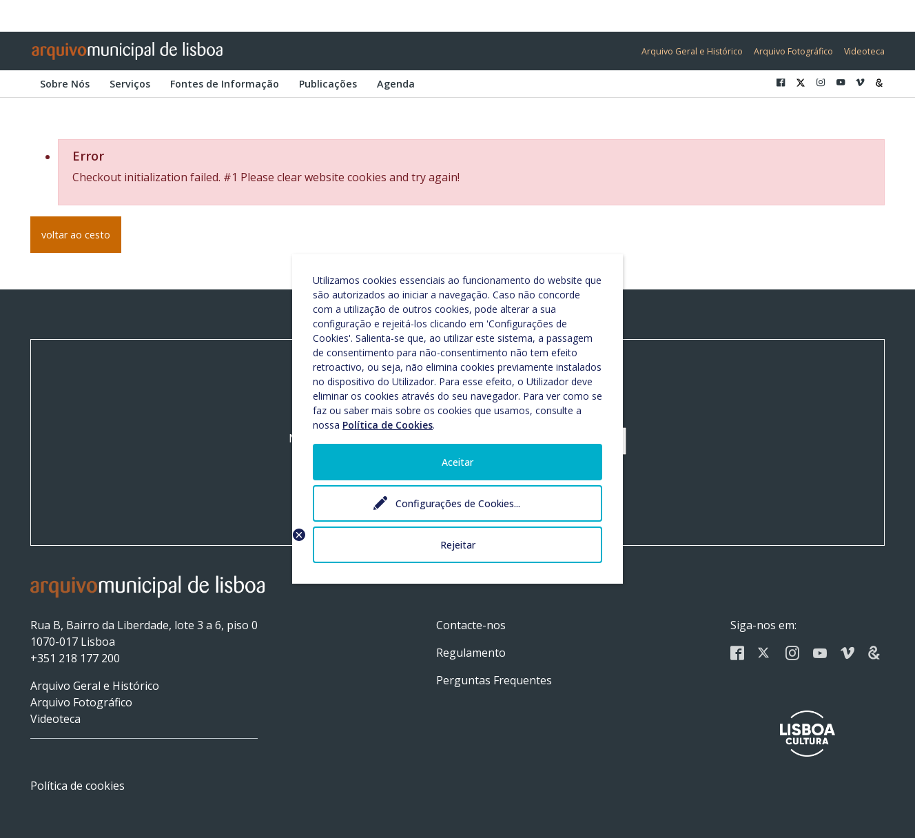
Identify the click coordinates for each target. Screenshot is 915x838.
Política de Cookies (387, 424)
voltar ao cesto (75, 234)
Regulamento (471, 652)
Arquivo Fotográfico (793, 51)
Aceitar (457, 462)
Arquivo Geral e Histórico (692, 51)
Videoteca (864, 51)
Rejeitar (457, 544)
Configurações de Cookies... (457, 503)
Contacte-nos (471, 625)
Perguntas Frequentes (494, 680)
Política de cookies (77, 785)
